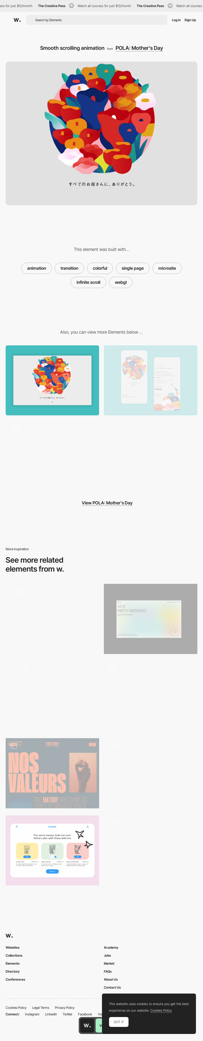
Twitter (67, 1014)
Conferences (15, 979)
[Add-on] (52, 850)
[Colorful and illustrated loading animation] (52, 455)
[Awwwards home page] (87, 1025)
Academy (111, 947)
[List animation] (150, 850)
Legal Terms (40, 1008)
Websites (13, 947)
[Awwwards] (17, 20)
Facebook (85, 1014)
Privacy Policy (64, 1008)
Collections (14, 955)
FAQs (108, 971)
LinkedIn (51, 1014)
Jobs (107, 955)
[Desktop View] (52, 380)
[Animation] (52, 619)
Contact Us (112, 987)
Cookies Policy (16, 1008)
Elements (13, 963)
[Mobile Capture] (150, 380)
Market (109, 963)
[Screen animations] (52, 696)
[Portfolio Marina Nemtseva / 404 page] (150, 619)
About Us (111, 979)
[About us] (52, 773)
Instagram (32, 1014)
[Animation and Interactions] (150, 696)
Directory (13, 971)
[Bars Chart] (150, 773)
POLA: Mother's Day (139, 48)
